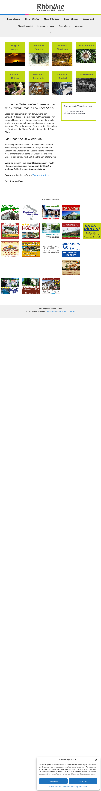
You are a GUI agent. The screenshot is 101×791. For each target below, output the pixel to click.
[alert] (79, 112)
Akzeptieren (53, 781)
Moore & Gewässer (51, 19)
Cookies (72, 311)
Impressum (83, 787)
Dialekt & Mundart (25, 26)
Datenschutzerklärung (70, 787)
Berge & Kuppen (13, 19)
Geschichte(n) (88, 19)
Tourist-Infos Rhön (41, 175)
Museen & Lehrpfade (45, 26)
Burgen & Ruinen (71, 19)
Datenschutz (62, 311)
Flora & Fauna (64, 26)
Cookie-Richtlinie (55, 787)
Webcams (79, 26)
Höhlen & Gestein (32, 19)
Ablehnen (83, 781)
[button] (96, 760)
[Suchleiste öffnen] (50, 33)
